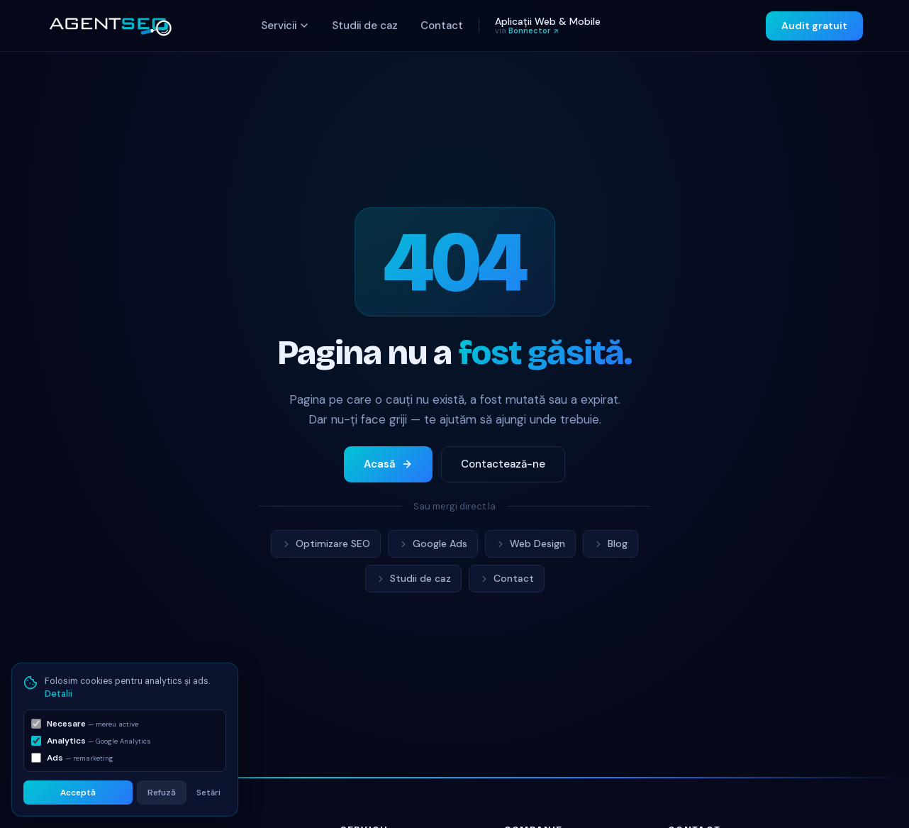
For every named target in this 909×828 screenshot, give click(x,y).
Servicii (285, 25)
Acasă (388, 464)
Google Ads (432, 543)
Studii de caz (365, 25)
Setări (208, 792)
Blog (610, 543)
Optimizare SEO (325, 543)
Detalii (58, 694)
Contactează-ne (503, 464)
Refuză (161, 792)
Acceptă (78, 792)
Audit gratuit (814, 25)
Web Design (530, 543)
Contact (441, 25)
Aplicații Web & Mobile (548, 25)
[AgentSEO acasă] (110, 25)
